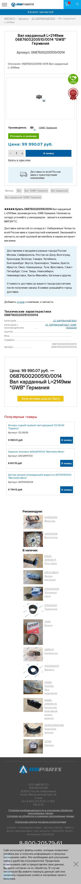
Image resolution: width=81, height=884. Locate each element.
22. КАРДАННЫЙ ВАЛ (65, 320)
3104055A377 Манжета (51, 668)
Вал (19, 190)
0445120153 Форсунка (50, 519)
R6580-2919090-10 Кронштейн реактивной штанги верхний (50, 709)
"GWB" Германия (47, 127)
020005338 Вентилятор (51, 535)
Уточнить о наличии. (23, 136)
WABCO (69, 827)
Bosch (10, 831)
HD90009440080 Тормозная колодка (54, 729)
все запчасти (42, 831)
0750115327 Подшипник (50, 607)
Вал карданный (59, 190)
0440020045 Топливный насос (51, 593)
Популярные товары (30, 827)
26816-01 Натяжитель (51, 651)
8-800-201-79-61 (40, 843)
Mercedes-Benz (24, 831)
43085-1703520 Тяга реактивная (50, 688)
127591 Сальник (49, 743)
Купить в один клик (19, 160)
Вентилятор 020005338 (40, 834)
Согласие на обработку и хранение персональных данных (40, 816)
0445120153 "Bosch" (62, 831)
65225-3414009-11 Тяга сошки (50, 560)
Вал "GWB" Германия (36, 190)
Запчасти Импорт (53, 827)
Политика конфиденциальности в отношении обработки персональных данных (40, 812)
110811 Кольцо (48, 623)
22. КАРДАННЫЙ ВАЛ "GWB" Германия (61, 326)
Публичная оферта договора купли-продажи (40, 821)
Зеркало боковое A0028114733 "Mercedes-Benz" (36, 451)
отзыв (20, 302)
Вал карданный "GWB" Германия (23, 197)
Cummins (11, 827)
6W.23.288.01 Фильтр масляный (51, 576)
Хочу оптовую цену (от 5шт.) (40, 398)
